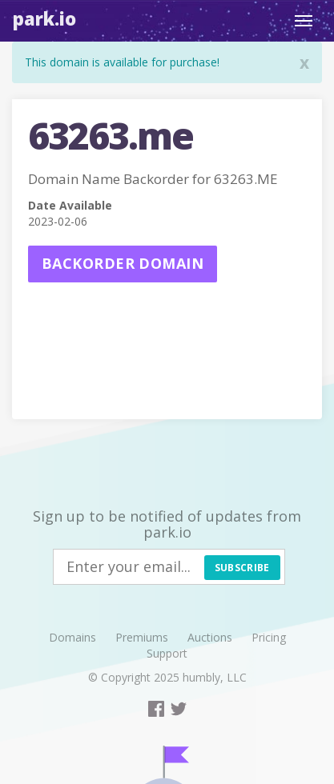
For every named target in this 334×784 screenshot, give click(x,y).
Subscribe (242, 567)
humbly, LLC (215, 677)
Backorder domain (122, 263)
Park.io (44, 18)
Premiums (141, 637)
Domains (72, 637)
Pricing (269, 637)
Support (167, 653)
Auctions (209, 637)
